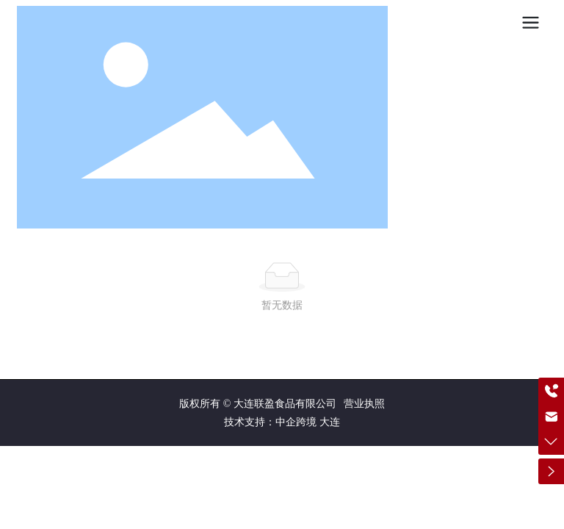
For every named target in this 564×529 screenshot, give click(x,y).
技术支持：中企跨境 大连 (282, 422)
